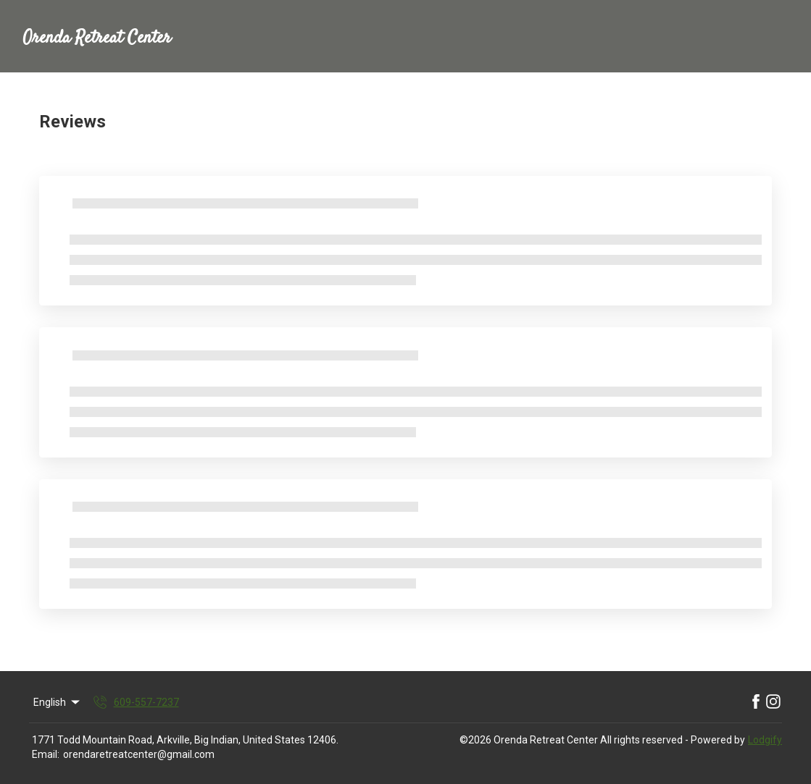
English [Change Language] (57, 702)
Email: (45, 754)
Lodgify (765, 740)
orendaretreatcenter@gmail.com (139, 754)
